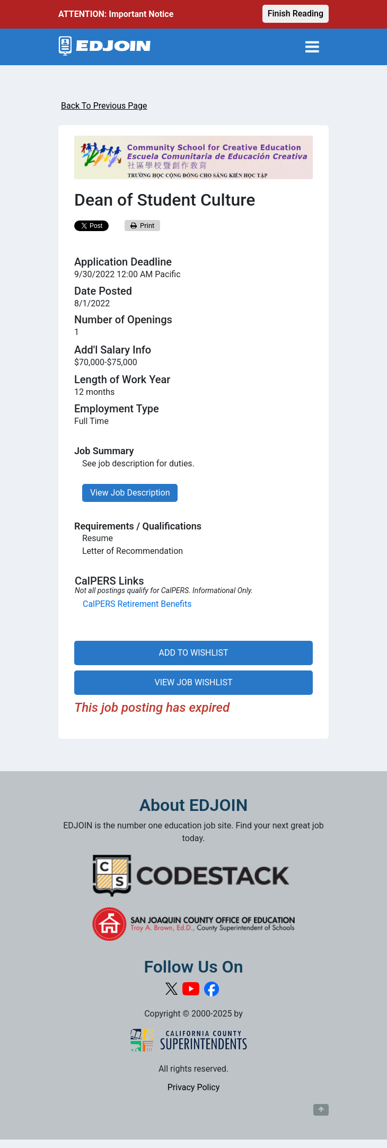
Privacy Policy (194, 1087)
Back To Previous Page (104, 106)
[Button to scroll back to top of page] (321, 1110)
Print (142, 225)
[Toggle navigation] (312, 47)
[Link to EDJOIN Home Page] (104, 47)
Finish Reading (295, 13)
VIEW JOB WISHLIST (193, 682)
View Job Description (130, 493)
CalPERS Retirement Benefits (137, 604)
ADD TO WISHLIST (193, 653)
